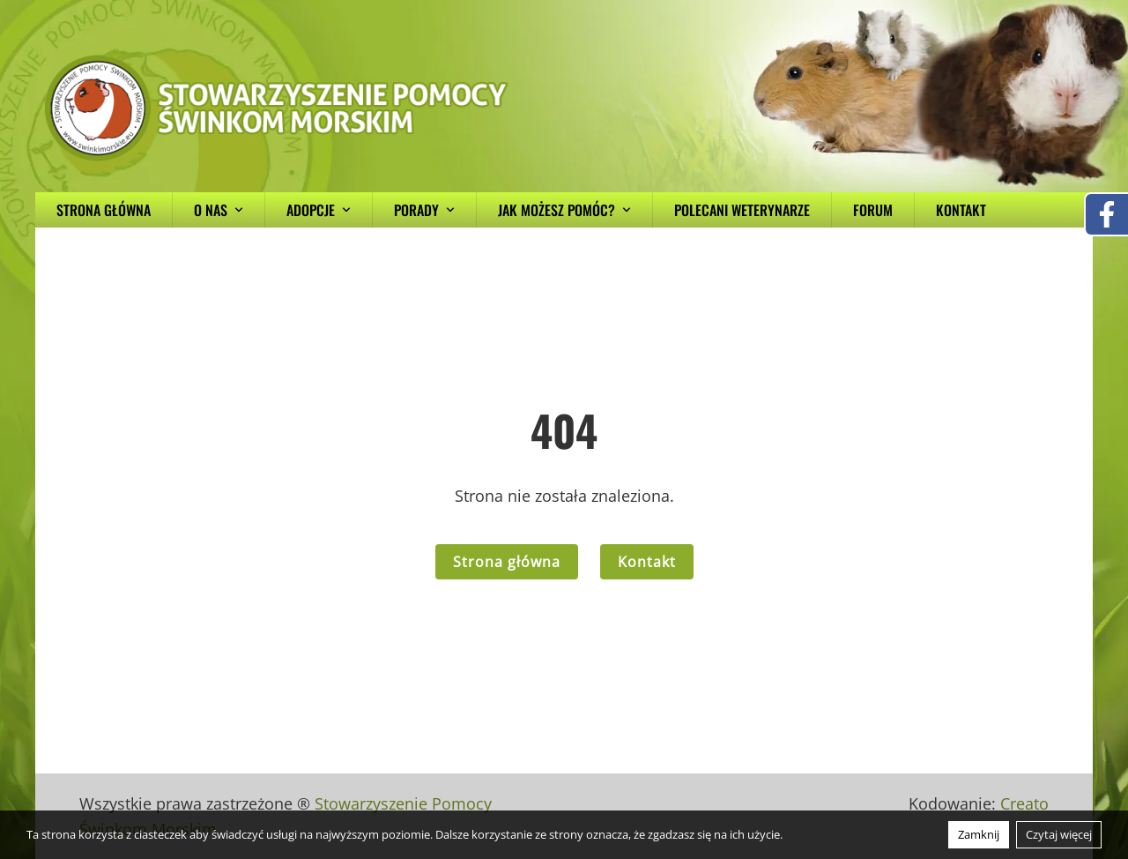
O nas (218, 209)
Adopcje (318, 209)
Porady (424, 209)
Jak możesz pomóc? (564, 209)
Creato (1024, 803)
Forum (873, 209)
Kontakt (961, 209)
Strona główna (103, 209)
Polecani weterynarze (742, 209)
